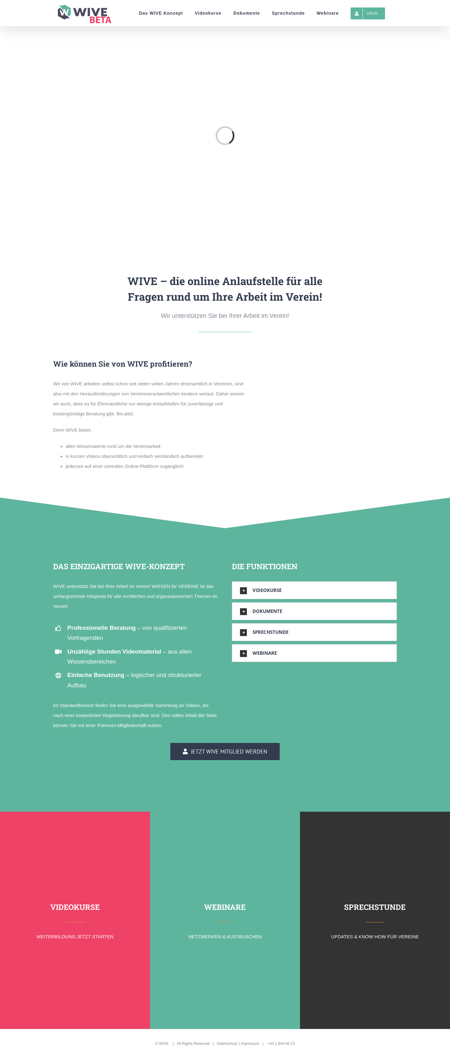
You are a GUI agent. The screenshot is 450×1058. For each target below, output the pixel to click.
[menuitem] (161, 13)
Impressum (250, 1043)
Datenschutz (227, 1043)
